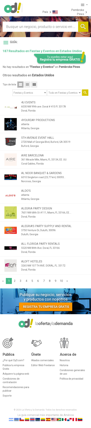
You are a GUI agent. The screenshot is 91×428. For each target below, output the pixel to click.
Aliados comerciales (42, 360)
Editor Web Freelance (43, 365)
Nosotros (65, 360)
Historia (64, 365)
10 (61, 281)
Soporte (7, 395)
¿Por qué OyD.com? (13, 360)
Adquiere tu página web (16, 373)
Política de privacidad (71, 378)
